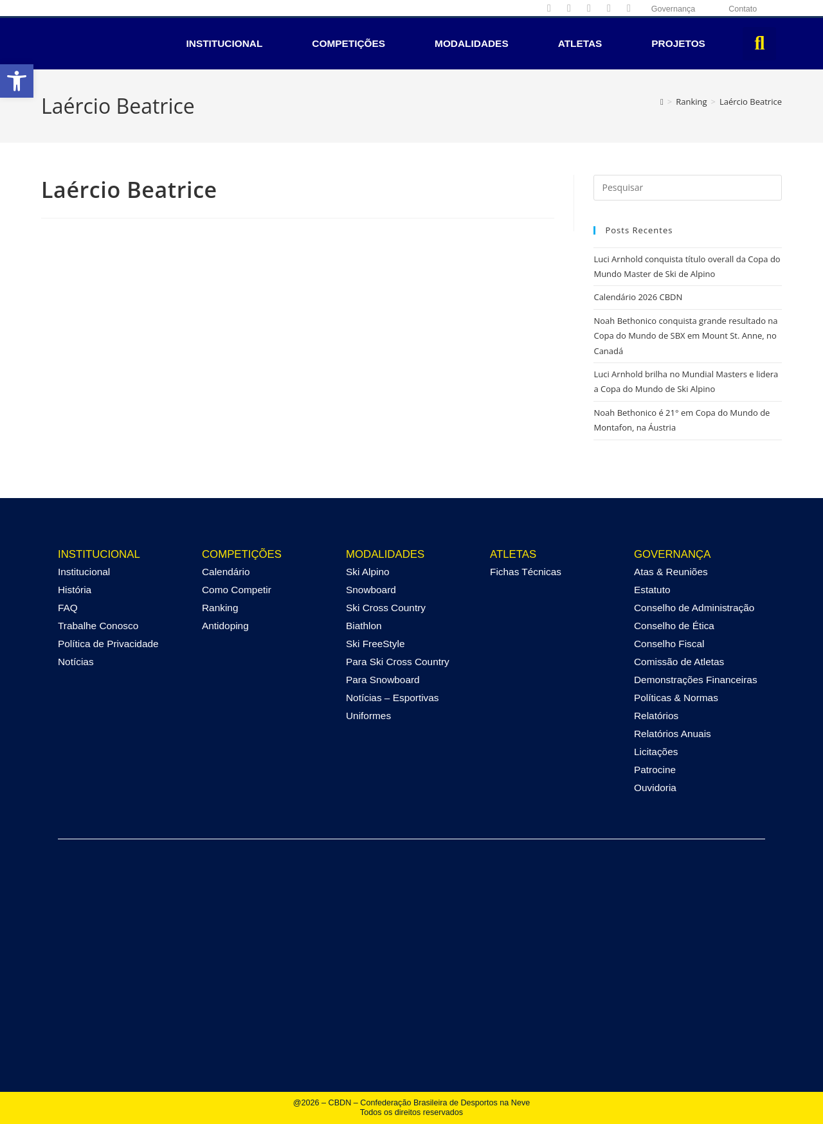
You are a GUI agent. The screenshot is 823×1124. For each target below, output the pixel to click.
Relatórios (656, 715)
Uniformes (368, 715)
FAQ (68, 607)
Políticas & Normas (676, 697)
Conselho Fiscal (669, 643)
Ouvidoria (655, 787)
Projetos (678, 43)
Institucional (224, 43)
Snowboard (371, 589)
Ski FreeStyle (375, 643)
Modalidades (472, 43)
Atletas (580, 43)
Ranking (220, 607)
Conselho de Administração (694, 607)
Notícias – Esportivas (392, 697)
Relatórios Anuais (672, 733)
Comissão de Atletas (679, 661)
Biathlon (364, 625)
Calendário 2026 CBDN (637, 297)
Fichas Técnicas (525, 571)
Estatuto (652, 589)
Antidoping (225, 625)
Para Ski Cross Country (397, 661)
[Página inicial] (662, 101)
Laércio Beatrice (750, 101)
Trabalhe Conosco (98, 625)
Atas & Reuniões (671, 571)
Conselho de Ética (674, 625)
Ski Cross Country (386, 607)
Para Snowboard (383, 679)
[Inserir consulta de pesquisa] (687, 188)
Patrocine (655, 769)
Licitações (656, 751)
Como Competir (236, 589)
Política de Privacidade (108, 643)
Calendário (225, 571)
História (74, 589)
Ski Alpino (368, 571)
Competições (348, 43)
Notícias (76, 661)
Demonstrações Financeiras (695, 679)
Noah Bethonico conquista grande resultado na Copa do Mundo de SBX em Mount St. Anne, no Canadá (685, 336)
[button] (16, 81)
